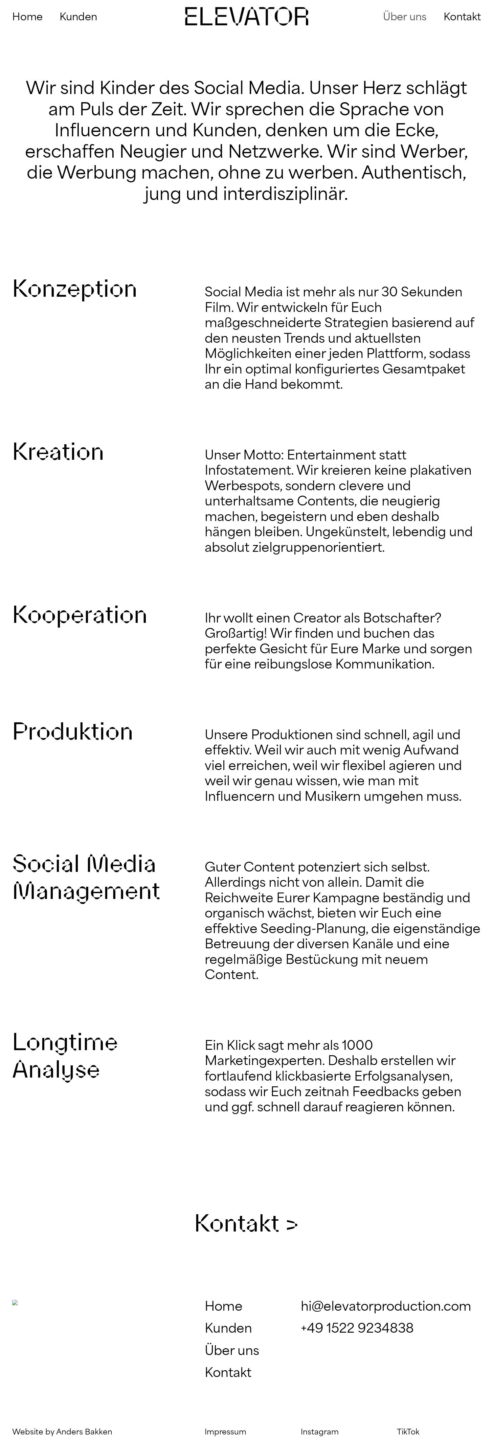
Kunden (228, 1329)
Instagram (320, 1432)
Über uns (232, 1351)
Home (224, 1307)
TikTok (408, 1432)
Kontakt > (246, 1223)
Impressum (225, 1432)
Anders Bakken (84, 1432)
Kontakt (228, 1373)
